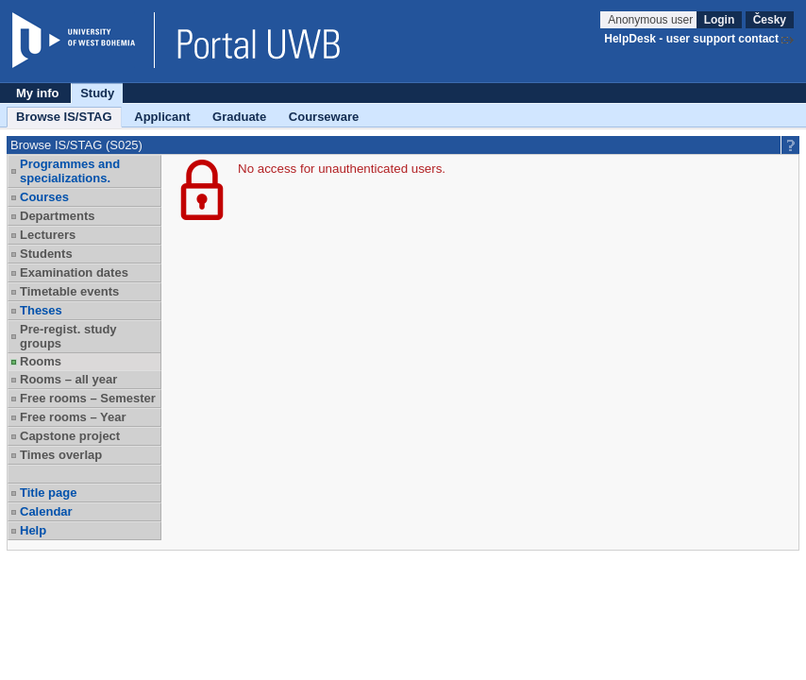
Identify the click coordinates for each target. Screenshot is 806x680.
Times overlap (61, 455)
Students (46, 253)
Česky (769, 19)
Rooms (40, 361)
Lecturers (48, 235)
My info (37, 93)
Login (719, 19)
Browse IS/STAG (64, 117)
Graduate (239, 117)
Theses (41, 310)
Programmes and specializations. (70, 171)
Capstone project (70, 436)
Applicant (162, 117)
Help (33, 530)
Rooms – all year (68, 379)
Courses (44, 197)
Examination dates (74, 272)
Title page (48, 492)
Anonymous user (652, 19)
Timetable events (69, 291)
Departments (57, 216)
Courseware (324, 117)
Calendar (46, 511)
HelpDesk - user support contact (691, 38)
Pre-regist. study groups (68, 336)
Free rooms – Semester (88, 398)
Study (97, 93)
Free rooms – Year (73, 417)
